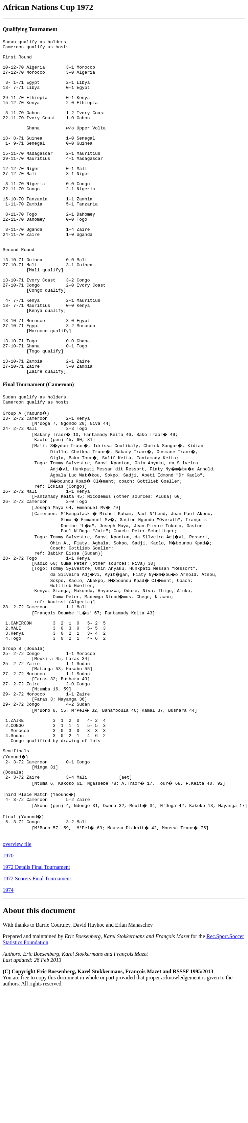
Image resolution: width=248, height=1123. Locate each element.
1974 (8, 1015)
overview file (17, 969)
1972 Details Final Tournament (36, 992)
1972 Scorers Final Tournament (37, 1003)
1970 (8, 980)
